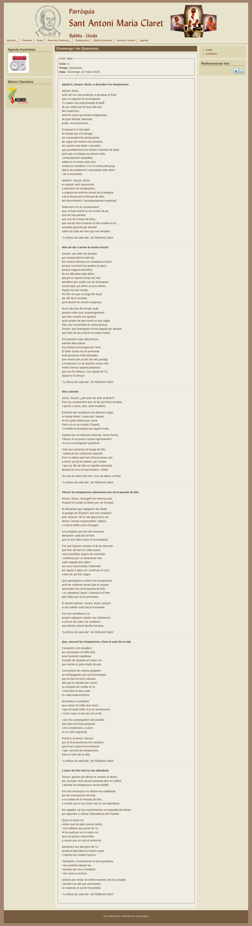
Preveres (27, 40)
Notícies (11, 41)
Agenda (144, 40)
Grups (40, 40)
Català (208, 50)
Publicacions (82, 40)
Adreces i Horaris (126, 40)
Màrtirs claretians (103, 40)
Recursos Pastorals (58, 41)
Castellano (211, 53)
